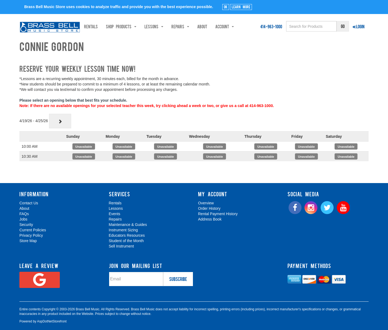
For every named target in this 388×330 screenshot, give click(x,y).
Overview (206, 203)
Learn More (241, 7)
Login (359, 26)
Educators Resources (127, 235)
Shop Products (138, 26)
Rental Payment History (218, 214)
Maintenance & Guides (128, 224)
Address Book (209, 219)
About (220, 26)
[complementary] (345, 300)
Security (26, 224)
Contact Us (28, 203)
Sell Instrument (121, 246)
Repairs (115, 219)
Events (114, 214)
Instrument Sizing (123, 230)
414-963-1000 (271, 26)
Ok (225, 7)
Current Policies (32, 230)
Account (242, 26)
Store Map (28, 241)
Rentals (108, 26)
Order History (209, 208)
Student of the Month (126, 241)
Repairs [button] (198, 26)
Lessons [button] (171, 26)
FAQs (24, 214)
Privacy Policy (31, 235)
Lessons (116, 208)
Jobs (23, 219)
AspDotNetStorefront (52, 321)
